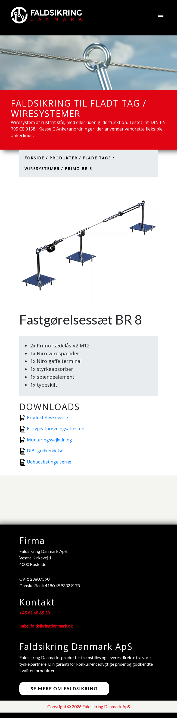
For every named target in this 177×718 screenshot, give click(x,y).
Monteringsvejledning (49, 440)
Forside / (36, 157)
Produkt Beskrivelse (47, 417)
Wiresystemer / (43, 168)
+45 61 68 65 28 (34, 612)
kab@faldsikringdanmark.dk (46, 625)
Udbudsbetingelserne (49, 462)
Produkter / (65, 157)
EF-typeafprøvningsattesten (55, 429)
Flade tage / (98, 157)
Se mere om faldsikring (64, 688)
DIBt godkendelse (45, 451)
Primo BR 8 (78, 168)
